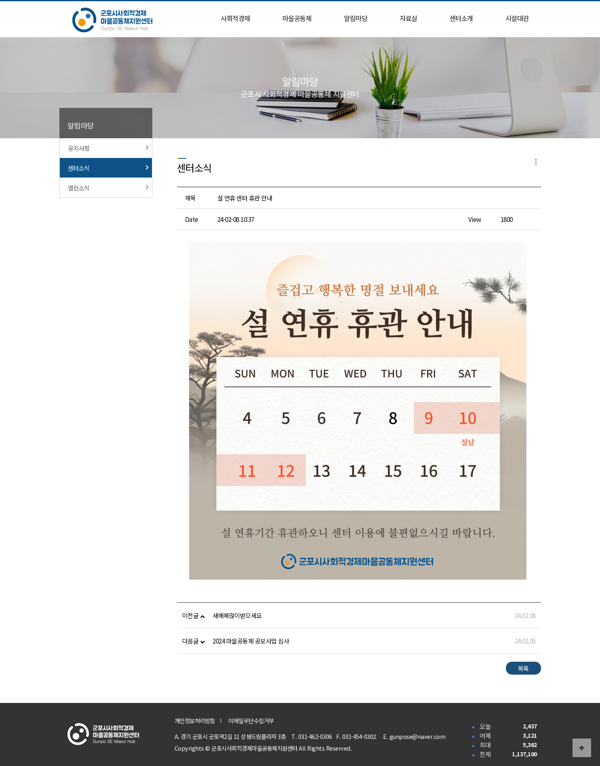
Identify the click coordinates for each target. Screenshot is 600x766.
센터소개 (461, 18)
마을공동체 (297, 18)
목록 (523, 668)
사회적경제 (235, 18)
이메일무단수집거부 (251, 720)
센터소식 (108, 167)
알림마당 (355, 18)
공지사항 (108, 147)
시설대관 (517, 18)
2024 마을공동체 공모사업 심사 (251, 640)
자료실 (408, 18)
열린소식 (108, 187)
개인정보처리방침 (195, 720)
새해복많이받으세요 (237, 615)
